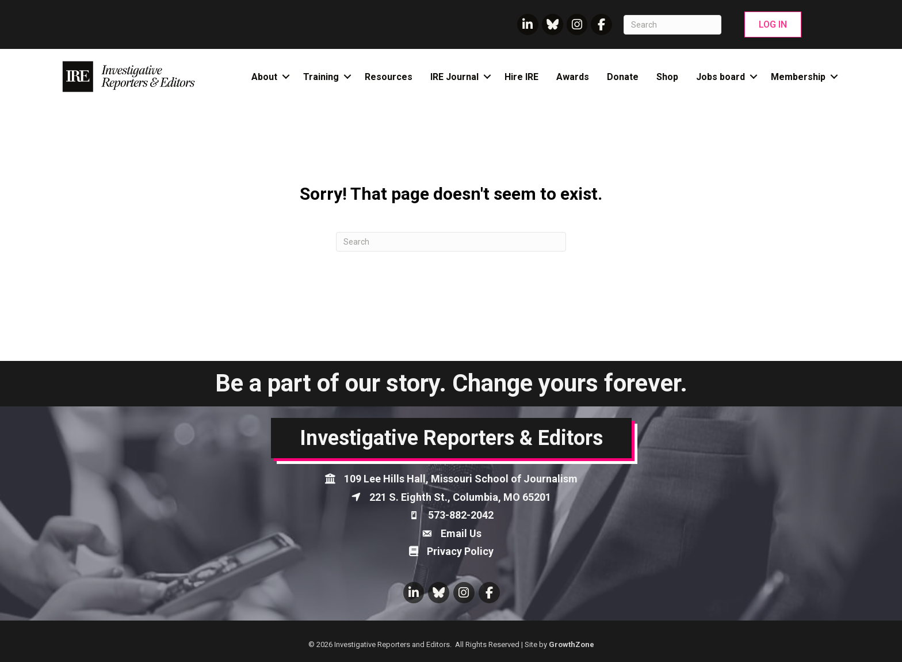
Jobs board (720, 76)
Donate (623, 76)
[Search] (672, 25)
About (264, 76)
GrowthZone (571, 644)
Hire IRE (521, 76)
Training (321, 76)
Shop (667, 76)
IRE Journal (454, 76)
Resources (388, 76)
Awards (572, 76)
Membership (798, 76)
